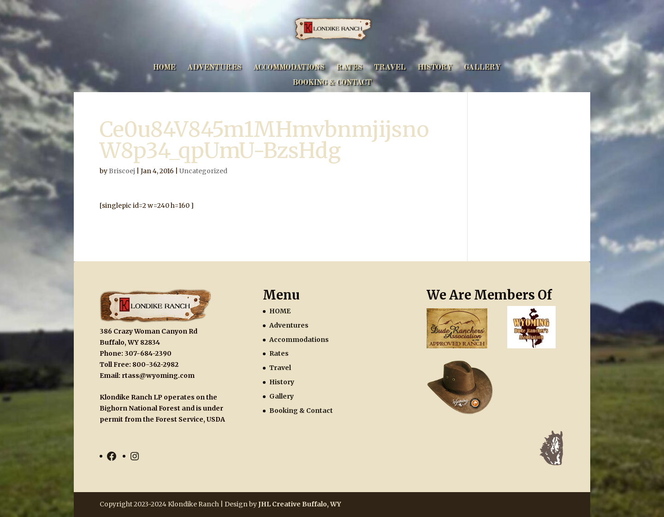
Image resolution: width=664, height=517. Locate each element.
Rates (349, 68)
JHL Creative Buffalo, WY (299, 504)
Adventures (214, 68)
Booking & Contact (331, 83)
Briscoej (122, 171)
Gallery (482, 68)
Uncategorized (203, 171)
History (434, 68)
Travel (389, 68)
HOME (164, 68)
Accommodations (288, 68)
